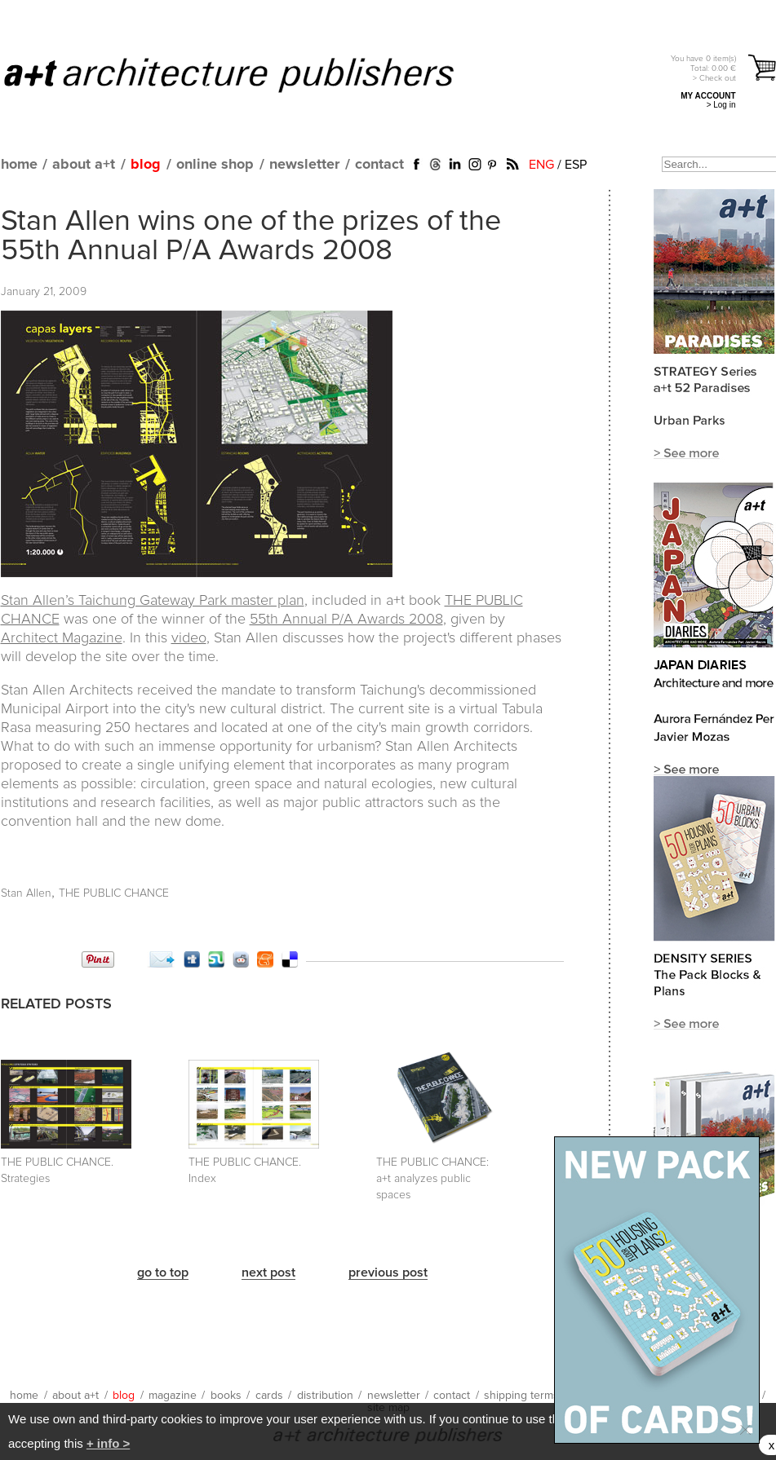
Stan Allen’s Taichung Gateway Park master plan (152, 600)
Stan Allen (26, 893)
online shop (215, 164)
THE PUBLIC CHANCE (114, 893)
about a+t (83, 164)
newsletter (304, 164)
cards (269, 1395)
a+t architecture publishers (249, 74)
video (188, 638)
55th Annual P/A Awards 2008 (346, 619)
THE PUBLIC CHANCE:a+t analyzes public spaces (432, 1179)
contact (379, 164)
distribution (325, 1395)
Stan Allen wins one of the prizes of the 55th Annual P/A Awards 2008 (251, 236)
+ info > (108, 1443)
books (226, 1395)
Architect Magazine (61, 638)
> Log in (721, 104)
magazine (173, 1395)
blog (146, 164)
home (19, 164)
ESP (576, 164)
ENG (541, 164)
